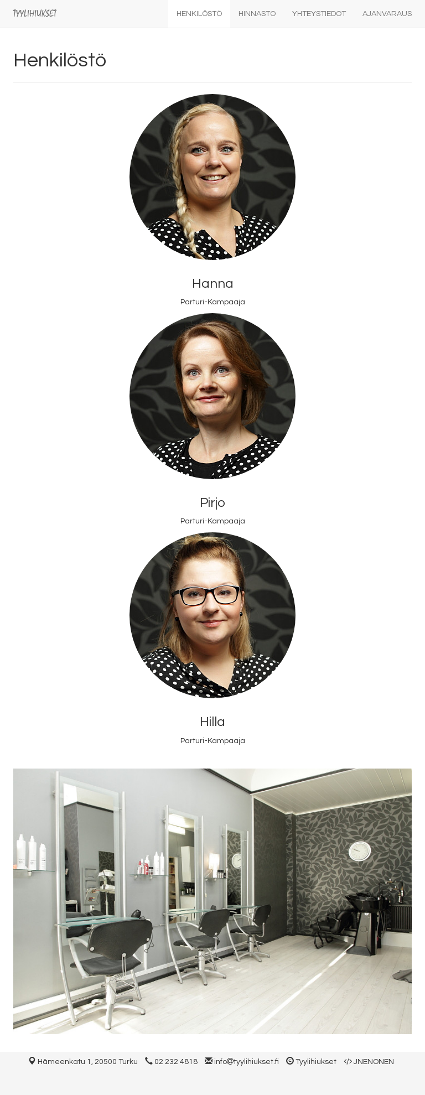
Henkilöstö (199, 14)
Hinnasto (257, 14)
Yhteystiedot (319, 14)
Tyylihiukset (34, 14)
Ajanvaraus (387, 14)
